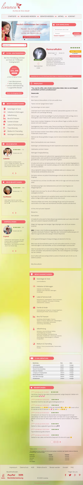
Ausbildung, (39, 319)
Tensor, (43, 346)
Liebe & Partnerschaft (15, 125)
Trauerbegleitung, (41, 333)
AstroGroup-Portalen (41, 448)
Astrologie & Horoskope (15, 134)
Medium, (39, 346)
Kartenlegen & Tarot (14, 109)
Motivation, (39, 331)
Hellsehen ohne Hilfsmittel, (43, 290)
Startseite (12, 16)
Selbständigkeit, (58, 320)
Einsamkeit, (48, 333)
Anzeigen (72, 365)
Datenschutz (24, 467)
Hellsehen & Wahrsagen (16, 112)
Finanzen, (53, 319)
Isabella (6, 159)
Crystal (6, 236)
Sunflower (7, 197)
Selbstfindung (12, 115)
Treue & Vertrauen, (57, 299)
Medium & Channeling (15, 131)
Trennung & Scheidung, (53, 301)
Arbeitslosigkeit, (47, 319)
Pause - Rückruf (75, 51)
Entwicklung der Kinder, (42, 311)
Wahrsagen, (53, 290)
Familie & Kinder (13, 122)
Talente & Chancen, (42, 320)
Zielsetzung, (53, 336)
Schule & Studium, (53, 311)
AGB (32, 467)
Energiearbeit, (40, 339)
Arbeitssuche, (50, 320)
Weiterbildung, (47, 323)
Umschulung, (40, 323)
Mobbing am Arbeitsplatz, (43, 322)
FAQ (72, 467)
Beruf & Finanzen (13, 118)
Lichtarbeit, (56, 337)
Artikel (61, 16)
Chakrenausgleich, (48, 337)
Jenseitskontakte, (49, 346)
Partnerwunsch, (41, 299)
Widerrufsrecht (42, 467)
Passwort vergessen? (59, 35)
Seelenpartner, (48, 299)
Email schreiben (75, 56)
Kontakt (71, 16)
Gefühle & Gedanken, (42, 301)
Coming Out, (48, 310)
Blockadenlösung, (52, 334)
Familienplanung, (41, 310)
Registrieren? (77, 35)
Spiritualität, (40, 336)
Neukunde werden (28, 16)
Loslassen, (47, 302)
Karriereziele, (53, 322)
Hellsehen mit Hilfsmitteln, (43, 289)
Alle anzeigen (32, 461)
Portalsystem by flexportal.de (41, 483)
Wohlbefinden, (46, 336)
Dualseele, (59, 336)
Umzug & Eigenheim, (57, 310)
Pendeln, (39, 348)
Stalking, (53, 331)
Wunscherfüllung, (47, 331)
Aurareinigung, (40, 337)
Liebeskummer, (40, 302)
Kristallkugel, (40, 292)
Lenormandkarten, (41, 281)
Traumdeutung (12, 128)
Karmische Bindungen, (42, 334)
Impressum (13, 467)
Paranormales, (57, 346)
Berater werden (47, 16)
